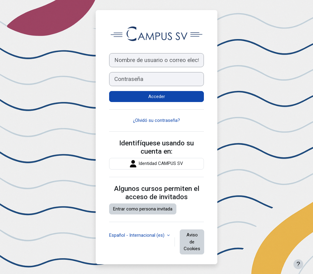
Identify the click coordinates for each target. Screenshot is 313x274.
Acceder (156, 96)
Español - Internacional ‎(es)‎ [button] (137, 235)
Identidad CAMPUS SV (156, 163)
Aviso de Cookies (192, 241)
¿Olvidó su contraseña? (156, 120)
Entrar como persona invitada (142, 209)
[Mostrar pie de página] (298, 264)
